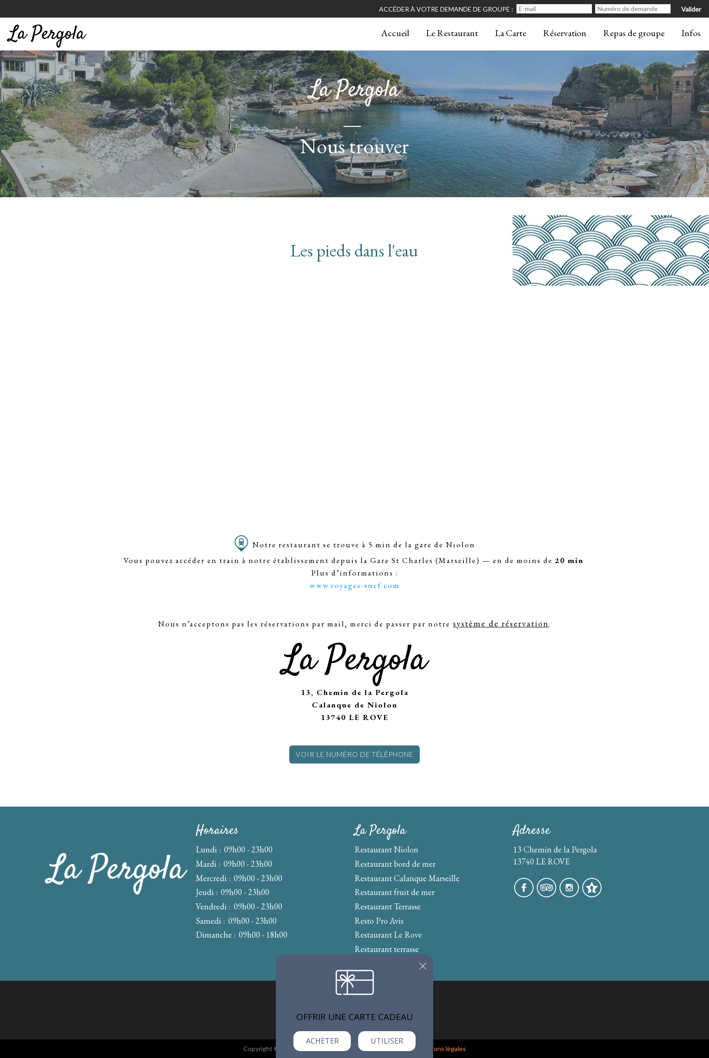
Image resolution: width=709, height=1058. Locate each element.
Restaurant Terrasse (387, 906)
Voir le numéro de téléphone (354, 754)
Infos (691, 33)
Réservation (564, 33)
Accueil (395, 33)
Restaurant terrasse (386, 949)
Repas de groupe (634, 33)
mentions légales (441, 1048)
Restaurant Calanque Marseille (407, 878)
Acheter (322, 1041)
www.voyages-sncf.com (355, 585)
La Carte (510, 33)
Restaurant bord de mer (394, 863)
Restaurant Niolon (386, 849)
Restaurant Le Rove (388, 934)
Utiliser (387, 1041)
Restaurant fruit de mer (394, 892)
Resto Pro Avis (379, 920)
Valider (691, 9)
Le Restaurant (452, 33)
